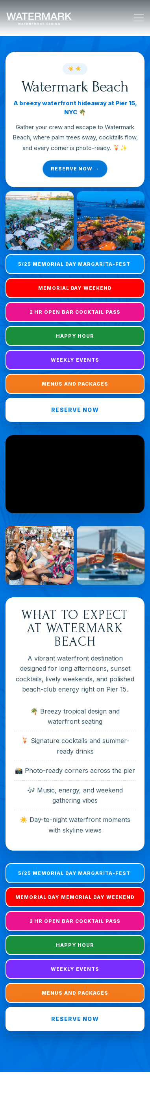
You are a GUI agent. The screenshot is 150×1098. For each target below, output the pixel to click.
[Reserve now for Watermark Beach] (75, 119)
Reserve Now (74, 409)
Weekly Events (75, 360)
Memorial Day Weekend (75, 288)
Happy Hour (75, 336)
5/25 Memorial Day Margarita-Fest (75, 264)
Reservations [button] (75, 1088)
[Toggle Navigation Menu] (139, 18)
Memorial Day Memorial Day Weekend (75, 897)
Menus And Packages (75, 384)
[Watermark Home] (39, 17)
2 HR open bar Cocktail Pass (75, 312)
